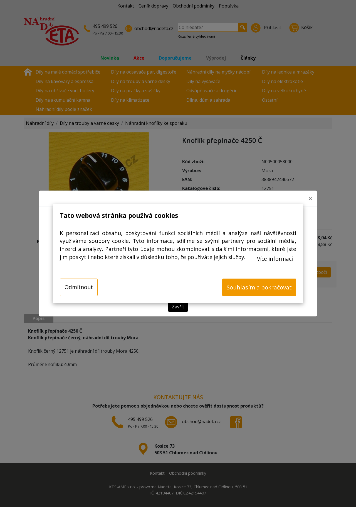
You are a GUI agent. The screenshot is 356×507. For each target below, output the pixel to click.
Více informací (275, 258)
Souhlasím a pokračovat (259, 287)
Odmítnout (79, 287)
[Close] (310, 196)
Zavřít (178, 305)
